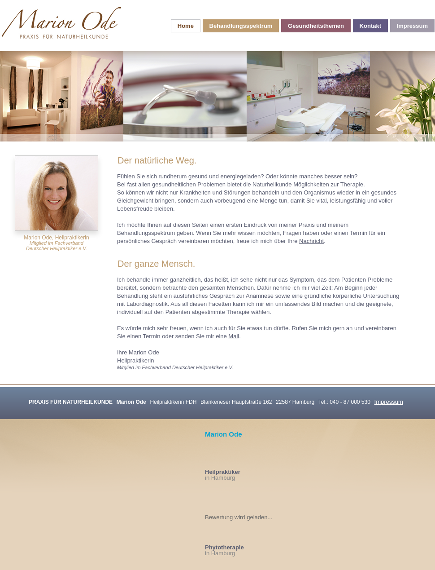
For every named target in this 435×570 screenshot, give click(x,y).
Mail (233, 336)
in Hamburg (222, 474)
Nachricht (311, 241)
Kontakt (370, 25)
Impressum (412, 25)
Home (186, 25)
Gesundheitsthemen (316, 25)
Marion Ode (223, 434)
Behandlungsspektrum (241, 25)
